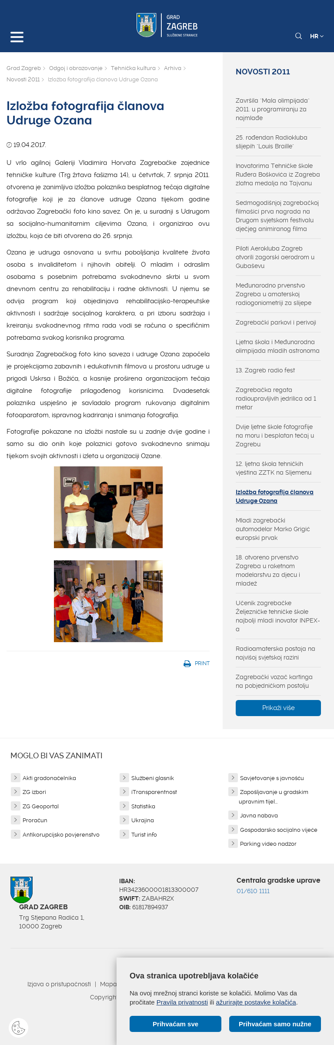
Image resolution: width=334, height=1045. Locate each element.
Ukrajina (142, 820)
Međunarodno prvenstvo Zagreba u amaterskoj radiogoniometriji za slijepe (273, 294)
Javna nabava (259, 815)
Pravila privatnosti (182, 1002)
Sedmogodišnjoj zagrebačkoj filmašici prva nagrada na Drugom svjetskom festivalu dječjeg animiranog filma (277, 215)
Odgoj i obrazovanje (76, 68)
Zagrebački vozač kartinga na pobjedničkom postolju (274, 681)
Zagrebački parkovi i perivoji (276, 322)
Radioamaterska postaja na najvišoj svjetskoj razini (275, 653)
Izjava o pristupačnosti (59, 984)
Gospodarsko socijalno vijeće (278, 830)
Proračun (35, 820)
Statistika (143, 806)
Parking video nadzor (268, 844)
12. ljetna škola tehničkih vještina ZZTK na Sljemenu (273, 468)
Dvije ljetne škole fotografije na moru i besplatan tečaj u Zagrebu (275, 435)
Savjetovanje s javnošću (272, 778)
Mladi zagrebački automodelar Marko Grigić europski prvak (273, 529)
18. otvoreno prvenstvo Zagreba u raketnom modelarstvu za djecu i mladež (268, 570)
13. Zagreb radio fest (265, 370)
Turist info (144, 834)
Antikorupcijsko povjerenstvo (61, 834)
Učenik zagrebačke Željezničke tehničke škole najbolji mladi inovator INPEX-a (278, 616)
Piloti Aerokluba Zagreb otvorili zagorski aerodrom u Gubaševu (275, 257)
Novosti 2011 (23, 79)
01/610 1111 (253, 891)
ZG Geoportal (41, 806)
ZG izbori (34, 792)
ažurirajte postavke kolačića (256, 1002)
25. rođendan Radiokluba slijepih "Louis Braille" (271, 142)
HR (317, 36)
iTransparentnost (154, 792)
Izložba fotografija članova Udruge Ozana (275, 496)
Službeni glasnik (152, 778)
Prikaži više (278, 708)
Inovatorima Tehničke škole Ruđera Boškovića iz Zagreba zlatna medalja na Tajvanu (278, 174)
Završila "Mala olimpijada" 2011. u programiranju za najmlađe (273, 109)
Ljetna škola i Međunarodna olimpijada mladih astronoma (278, 346)
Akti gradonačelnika (49, 778)
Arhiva (172, 68)
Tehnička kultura (133, 68)
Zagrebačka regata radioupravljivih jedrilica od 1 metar (276, 398)
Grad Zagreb (24, 68)
